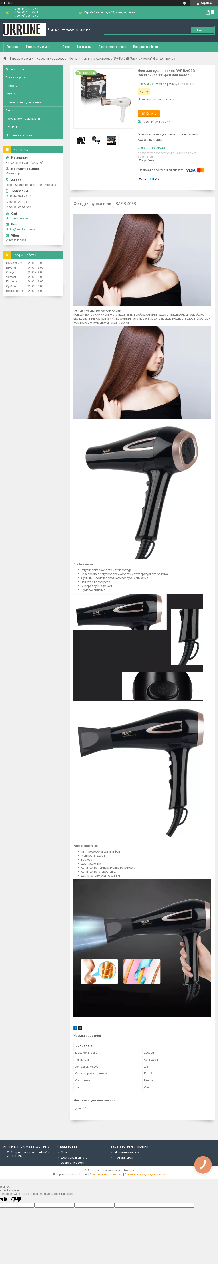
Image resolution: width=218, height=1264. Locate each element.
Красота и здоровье (51, 58)
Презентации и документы (24, 102)
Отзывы (11, 127)
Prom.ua (129, 1170)
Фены (73, 58)
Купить (151, 113)
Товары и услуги (37, 47)
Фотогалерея (15, 69)
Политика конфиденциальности (145, 1174)
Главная (13, 47)
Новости (12, 85)
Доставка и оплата (112, 47)
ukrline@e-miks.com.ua (21, 229)
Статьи (10, 94)
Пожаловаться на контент (106, 1174)
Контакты (84, 47)
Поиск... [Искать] (202, 30)
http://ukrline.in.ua (17, 218)
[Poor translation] (16, 1199)
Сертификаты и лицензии (23, 118)
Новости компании (128, 1152)
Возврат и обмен (145, 47)
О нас (66, 47)
